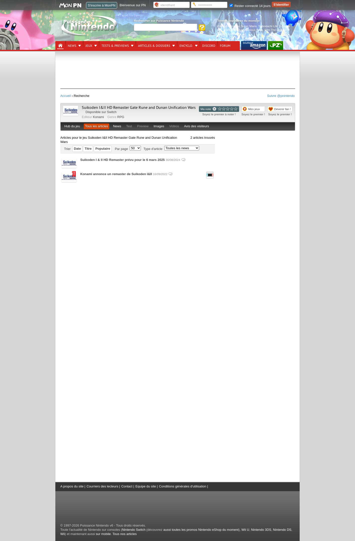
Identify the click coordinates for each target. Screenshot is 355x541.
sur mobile (103, 534)
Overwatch (233, 33)
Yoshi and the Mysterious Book (243, 29)
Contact (126, 486)
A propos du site (72, 486)
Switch (111, 112)
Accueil (65, 96)
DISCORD (208, 46)
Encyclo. (186, 46)
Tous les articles (96, 126)
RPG (120, 117)
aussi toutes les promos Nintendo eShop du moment (201, 530)
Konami (98, 117)
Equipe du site (145, 486)
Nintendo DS (282, 530)
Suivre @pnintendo (281, 96)
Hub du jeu (72, 126)
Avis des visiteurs (196, 126)
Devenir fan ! (282, 109)
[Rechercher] (165, 27)
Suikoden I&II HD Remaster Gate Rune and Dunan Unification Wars (139, 107)
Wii (62, 534)
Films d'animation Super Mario (237, 26)
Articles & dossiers (154, 46)
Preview (143, 126)
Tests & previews (115, 46)
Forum (225, 46)
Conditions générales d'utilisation (182, 486)
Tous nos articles (124, 534)
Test (129, 126)
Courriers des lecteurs (102, 486)
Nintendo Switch (133, 530)
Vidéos (174, 126)
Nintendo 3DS (261, 530)
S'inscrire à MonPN (101, 5)
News (72, 46)
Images (159, 126)
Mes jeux (254, 109)
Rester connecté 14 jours (250, 6)
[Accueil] (60, 45)
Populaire (102, 148)
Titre (88, 148)
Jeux (89, 46)
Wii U (245, 530)
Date (77, 148)
